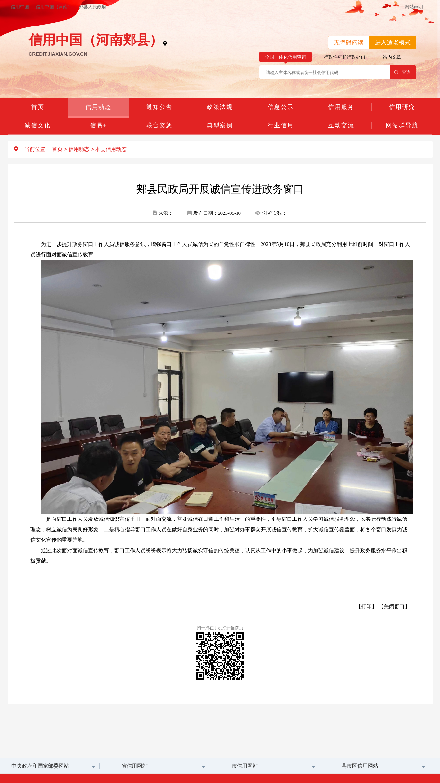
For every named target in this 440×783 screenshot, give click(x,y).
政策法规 (220, 107)
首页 (37, 107)
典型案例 (220, 125)
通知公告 (159, 107)
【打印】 (366, 606)
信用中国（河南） (54, 6)
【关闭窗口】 (394, 606)
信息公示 (281, 107)
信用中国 (20, 6)
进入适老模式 (393, 42)
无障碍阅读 (349, 42)
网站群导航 (402, 125)
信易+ (98, 125)
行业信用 (281, 125)
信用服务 (341, 107)
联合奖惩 (159, 125)
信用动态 (98, 107)
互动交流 (341, 125)
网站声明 (414, 6)
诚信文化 (38, 125)
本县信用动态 (111, 149)
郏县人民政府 (92, 6)
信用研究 (402, 107)
